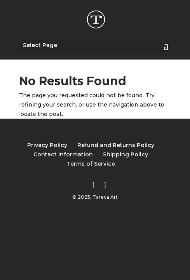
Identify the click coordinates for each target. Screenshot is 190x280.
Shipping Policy (125, 154)
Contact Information (63, 154)
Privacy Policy (47, 145)
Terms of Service (91, 163)
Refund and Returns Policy (115, 145)
